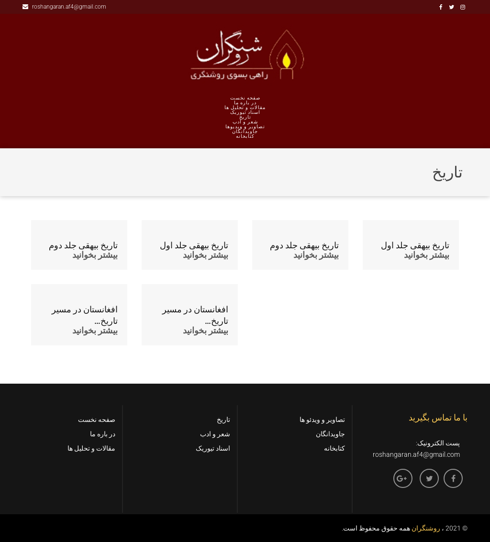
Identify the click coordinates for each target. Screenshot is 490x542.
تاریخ (245, 117)
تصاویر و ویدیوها (245, 126)
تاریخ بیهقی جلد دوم (83, 245)
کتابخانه (245, 136)
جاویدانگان (245, 131)
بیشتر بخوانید (95, 255)
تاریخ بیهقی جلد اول (194, 245)
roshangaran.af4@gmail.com (64, 6)
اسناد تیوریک (245, 112)
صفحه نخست (245, 98)
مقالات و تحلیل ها (245, 107)
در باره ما (245, 102)
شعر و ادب (245, 122)
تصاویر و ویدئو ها (322, 419)
